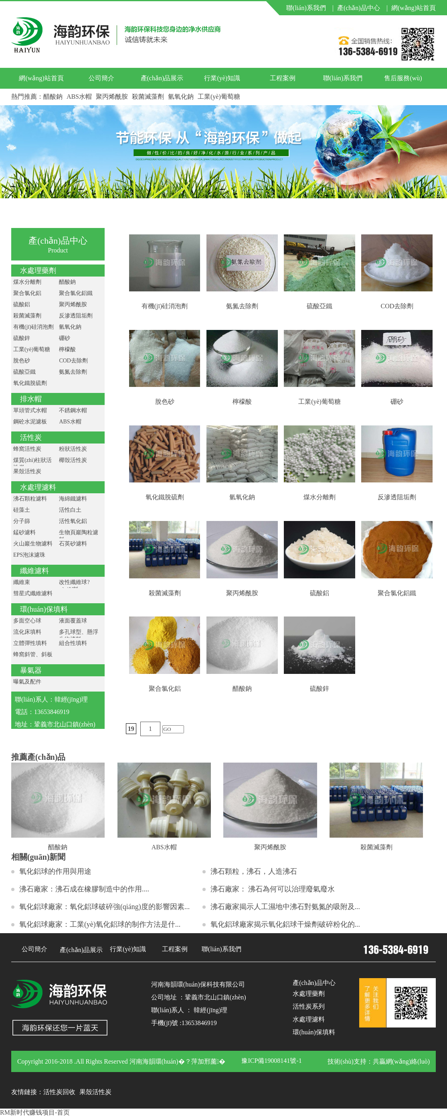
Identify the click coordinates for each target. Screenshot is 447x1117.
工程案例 (282, 78)
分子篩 (21, 521)
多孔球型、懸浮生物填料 (78, 635)
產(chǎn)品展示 (162, 78)
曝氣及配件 (27, 682)
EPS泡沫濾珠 (29, 555)
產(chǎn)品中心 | (362, 7)
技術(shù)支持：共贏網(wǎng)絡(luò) (379, 1061)
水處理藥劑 (38, 271)
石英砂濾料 (73, 544)
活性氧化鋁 (73, 521)
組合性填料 (73, 643)
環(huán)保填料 (44, 609)
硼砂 (64, 338)
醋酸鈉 (53, 96)
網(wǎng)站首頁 (413, 7)
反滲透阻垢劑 (76, 316)
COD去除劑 (73, 361)
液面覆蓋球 (73, 621)
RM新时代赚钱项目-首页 (35, 1112)
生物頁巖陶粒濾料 (78, 536)
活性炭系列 (309, 1006)
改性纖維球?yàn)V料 (74, 585)
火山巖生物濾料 (33, 544)
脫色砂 (21, 361)
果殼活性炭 (27, 471)
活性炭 (31, 437)
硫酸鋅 (21, 338)
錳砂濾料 (24, 532)
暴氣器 (31, 670)
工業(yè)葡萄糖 (219, 96)
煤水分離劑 (27, 282)
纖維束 (21, 582)
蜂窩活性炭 (27, 449)
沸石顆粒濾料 (30, 499)
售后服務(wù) (403, 78)
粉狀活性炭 (73, 449)
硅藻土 (21, 510)
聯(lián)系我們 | (310, 7)
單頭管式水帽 (30, 410)
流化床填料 (27, 632)
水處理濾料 (38, 487)
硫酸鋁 (21, 304)
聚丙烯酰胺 (112, 96)
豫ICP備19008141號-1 (271, 1060)
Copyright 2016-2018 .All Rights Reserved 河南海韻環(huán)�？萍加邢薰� (121, 1061)
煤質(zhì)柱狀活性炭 (32, 463)
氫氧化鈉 (181, 96)
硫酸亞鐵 (24, 372)
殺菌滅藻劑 (148, 96)
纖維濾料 (34, 571)
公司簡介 (101, 78)
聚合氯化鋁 (27, 293)
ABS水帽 (79, 96)
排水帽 (31, 399)
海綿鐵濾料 (73, 499)
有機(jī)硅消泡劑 (33, 327)
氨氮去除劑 (73, 372)
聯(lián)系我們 (343, 78)
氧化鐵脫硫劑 (30, 383)
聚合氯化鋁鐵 (76, 293)
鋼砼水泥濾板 (30, 422)
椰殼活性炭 (73, 460)
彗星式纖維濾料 (33, 593)
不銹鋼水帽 (73, 410)
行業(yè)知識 (222, 78)
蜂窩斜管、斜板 (33, 654)
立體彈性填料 (30, 643)
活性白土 (70, 510)
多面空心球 (27, 621)
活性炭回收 (59, 1092)
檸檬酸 (67, 349)
